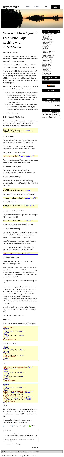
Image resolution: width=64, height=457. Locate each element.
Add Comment (34, 447)
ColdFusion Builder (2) (47, 41)
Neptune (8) (44, 53)
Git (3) (43, 47)
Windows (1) (44, 74)
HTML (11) (44, 48)
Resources (37, 6)
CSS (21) (44, 43)
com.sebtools (15, 52)
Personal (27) (45, 59)
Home (28, 6)
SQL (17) (44, 66)
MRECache (19, 65)
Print (15, 425)
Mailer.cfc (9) (45, 52)
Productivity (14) (45, 60)
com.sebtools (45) (46, 42)
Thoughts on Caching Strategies (14, 433)
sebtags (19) (44, 64)
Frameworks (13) (45, 46)
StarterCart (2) (45, 68)
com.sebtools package (27, 409)
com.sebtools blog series (21, 414)
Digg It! (26, 425)
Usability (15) (45, 71)
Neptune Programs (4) (47, 55)
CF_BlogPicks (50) (46, 34)
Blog (46, 6)
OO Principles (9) (45, 56)
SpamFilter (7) (45, 65)
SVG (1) (44, 69)
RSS (55, 33)
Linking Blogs (34, 425)
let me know (23, 422)
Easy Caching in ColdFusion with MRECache (17, 435)
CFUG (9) (44, 37)
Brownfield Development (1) (48, 33)
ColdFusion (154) (45, 39)
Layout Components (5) (47, 51)
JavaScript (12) (45, 50)
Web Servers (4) (45, 73)
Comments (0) (8, 425)
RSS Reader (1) (45, 62)
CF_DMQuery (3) (45, 36)
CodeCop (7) (45, 38)
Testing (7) (44, 70)
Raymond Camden (18, 451)
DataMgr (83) (45, 45)
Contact (55, 7)
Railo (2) (44, 61)
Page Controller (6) (46, 57)
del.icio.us (20, 425)
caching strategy (18, 61)
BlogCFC (4, 451)
